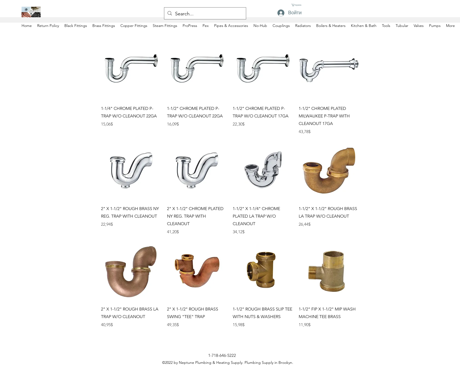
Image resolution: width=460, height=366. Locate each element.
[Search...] (205, 14)
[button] (296, 5)
